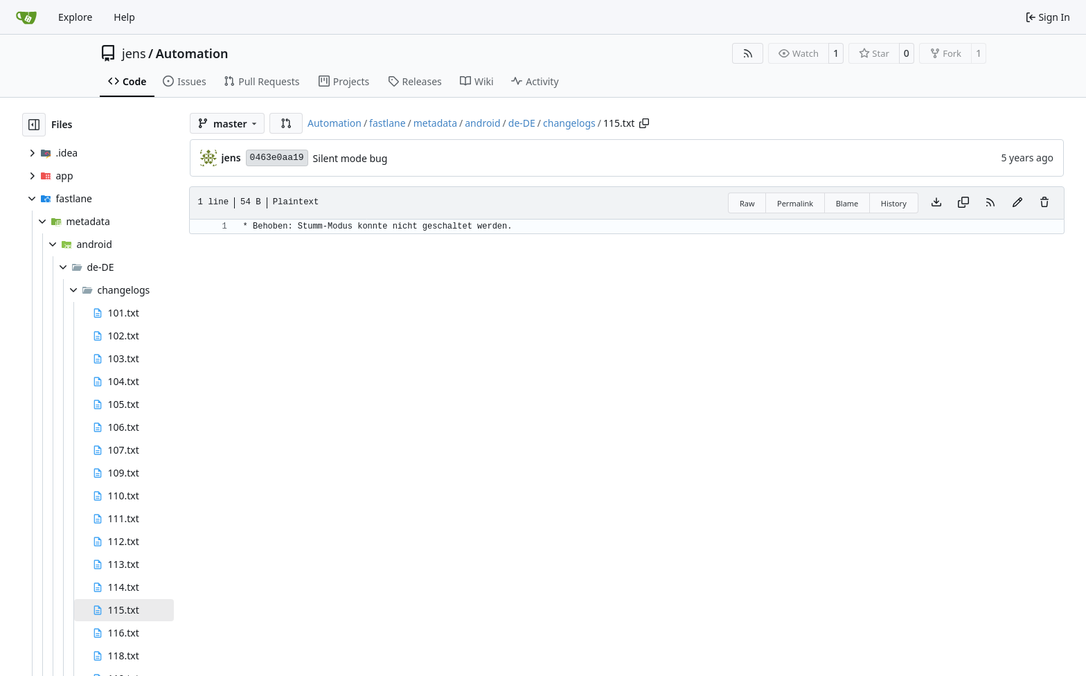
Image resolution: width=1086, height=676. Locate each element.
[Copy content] (963, 203)
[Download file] (936, 203)
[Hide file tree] (34, 124)
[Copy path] (644, 123)
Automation (192, 53)
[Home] (26, 17)
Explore (75, 17)
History (894, 203)
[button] (286, 123)
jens (134, 53)
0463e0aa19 (277, 157)
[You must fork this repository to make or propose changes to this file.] (1017, 203)
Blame (847, 203)
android (482, 123)
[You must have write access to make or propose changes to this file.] (1044, 203)
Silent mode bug (350, 158)
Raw (747, 203)
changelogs (569, 123)
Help (124, 17)
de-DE (521, 123)
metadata (435, 123)
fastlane (387, 123)
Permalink (795, 203)
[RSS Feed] (748, 53)
